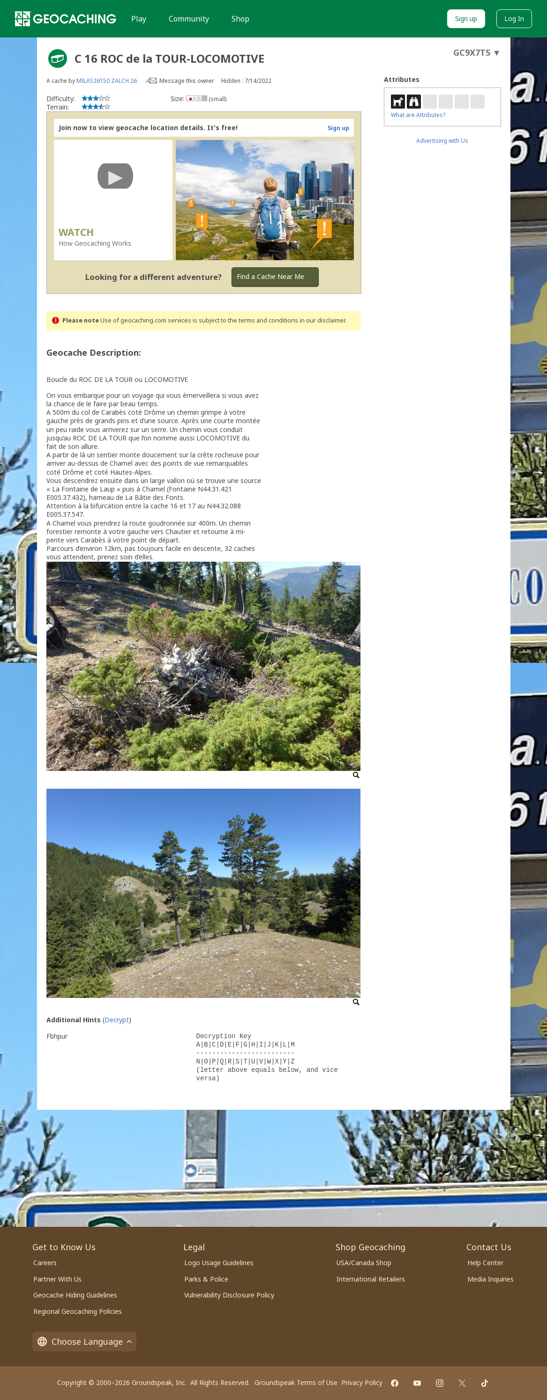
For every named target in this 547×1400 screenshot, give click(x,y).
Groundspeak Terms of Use (296, 1382)
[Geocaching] (65, 18)
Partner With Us (57, 1279)
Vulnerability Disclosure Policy (229, 1294)
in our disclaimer (322, 320)
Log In (514, 18)
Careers (45, 1262)
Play (138, 19)
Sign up (466, 18)
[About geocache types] (57, 58)
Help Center (485, 1262)
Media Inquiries (490, 1279)
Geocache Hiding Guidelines (75, 1294)
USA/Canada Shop (364, 1262)
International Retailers (371, 1279)
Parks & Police (206, 1279)
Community (189, 19)
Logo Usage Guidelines (219, 1262)
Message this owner (186, 81)
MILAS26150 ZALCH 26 (106, 81)
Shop (240, 19)
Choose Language (84, 1341)
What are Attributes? (418, 115)
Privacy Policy (361, 1382)
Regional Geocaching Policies (77, 1311)
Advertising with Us (442, 141)
